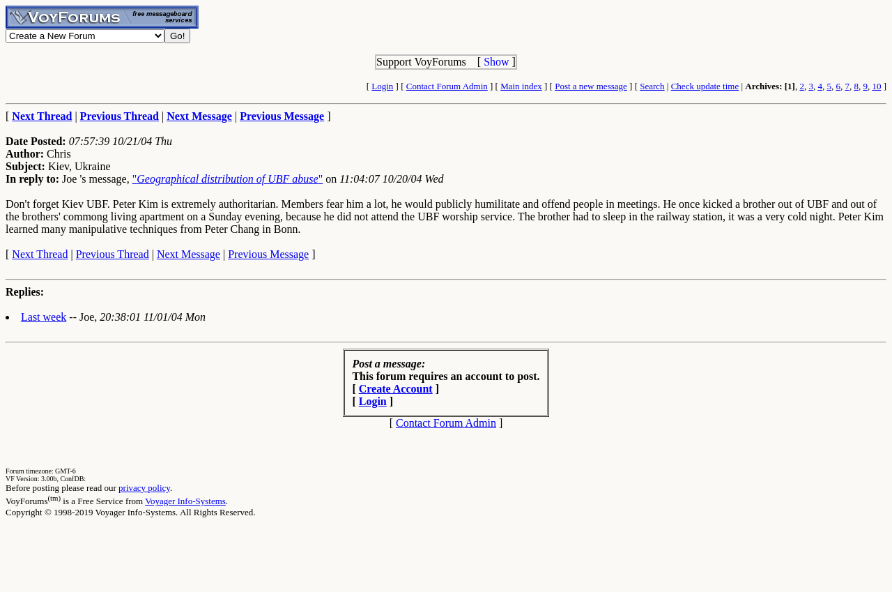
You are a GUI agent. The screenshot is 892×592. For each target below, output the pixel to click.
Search (652, 86)
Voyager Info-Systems (185, 501)
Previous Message (268, 254)
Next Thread (40, 254)
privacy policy (144, 488)
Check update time (705, 86)
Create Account (396, 389)
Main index (521, 86)
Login (382, 86)
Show (496, 62)
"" (227, 179)
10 (876, 86)
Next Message (188, 254)
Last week (43, 317)
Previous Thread (112, 254)
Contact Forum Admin (447, 86)
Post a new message (591, 86)
